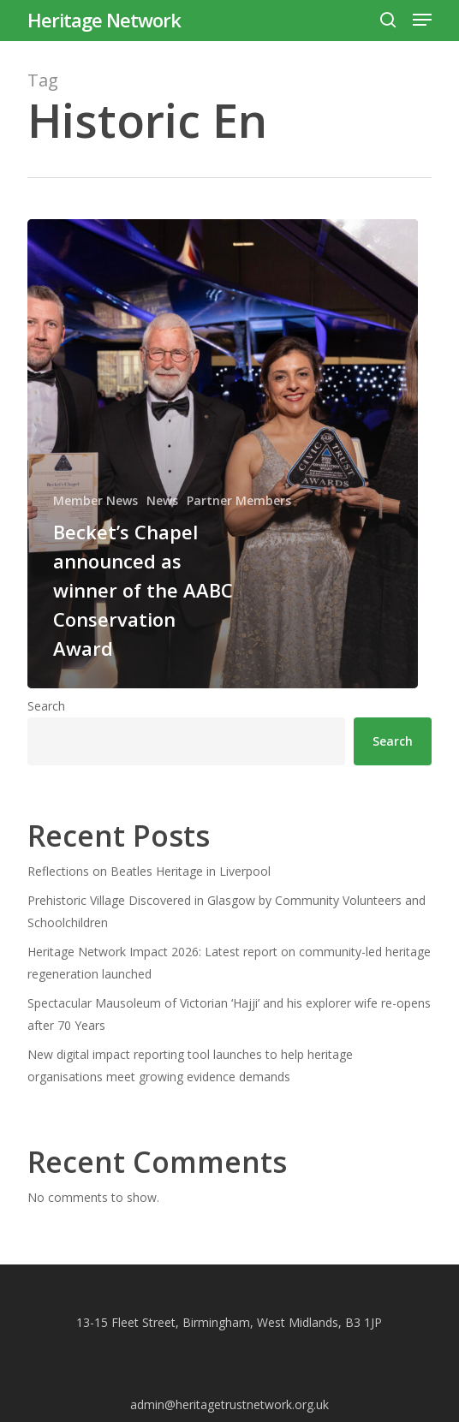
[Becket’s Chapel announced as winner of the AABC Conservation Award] (222, 453)
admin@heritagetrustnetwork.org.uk (229, 1404)
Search (46, 706)
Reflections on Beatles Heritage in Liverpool (149, 871)
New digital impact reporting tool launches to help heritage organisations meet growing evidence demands (190, 1065)
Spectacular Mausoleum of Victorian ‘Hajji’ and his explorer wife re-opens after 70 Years (229, 1014)
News (162, 500)
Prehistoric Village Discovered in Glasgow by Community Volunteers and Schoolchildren (226, 911)
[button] (422, 19)
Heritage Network (104, 19)
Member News (95, 500)
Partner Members (239, 500)
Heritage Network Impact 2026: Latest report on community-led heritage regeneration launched (229, 962)
